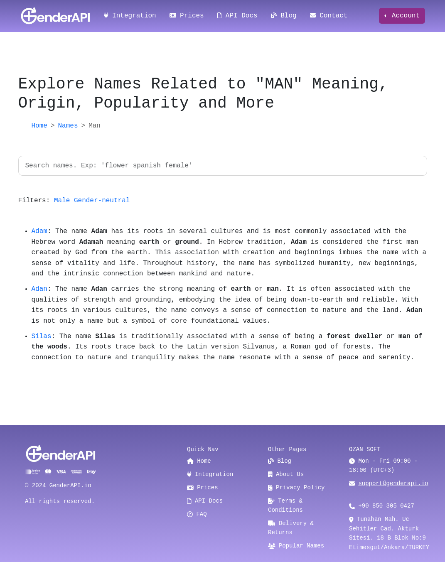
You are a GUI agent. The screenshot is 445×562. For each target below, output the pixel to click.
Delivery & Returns (291, 528)
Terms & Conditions (285, 505)
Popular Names (296, 545)
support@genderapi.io (393, 483)
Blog (284, 16)
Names (68, 126)
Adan (39, 289)
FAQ (197, 514)
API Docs (237, 16)
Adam (39, 231)
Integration (130, 16)
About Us (286, 474)
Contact (329, 16)
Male (62, 200)
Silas (42, 336)
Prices (187, 16)
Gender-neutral (102, 200)
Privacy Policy (296, 487)
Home (39, 126)
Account (404, 16)
